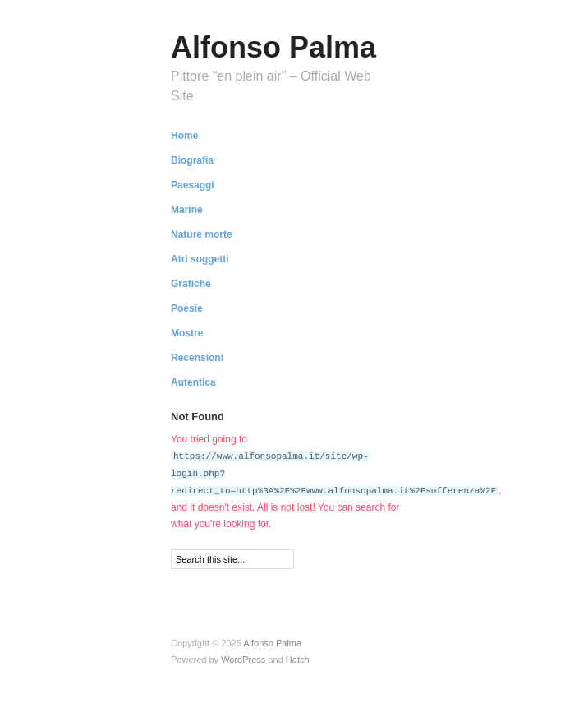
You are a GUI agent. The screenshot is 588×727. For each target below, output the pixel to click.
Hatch (298, 657)
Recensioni (197, 358)
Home (184, 136)
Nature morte (201, 234)
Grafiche (191, 284)
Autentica (193, 382)
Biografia (192, 160)
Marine (187, 210)
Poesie (187, 308)
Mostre (187, 333)
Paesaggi (192, 185)
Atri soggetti (200, 259)
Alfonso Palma (273, 47)
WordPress (243, 657)
